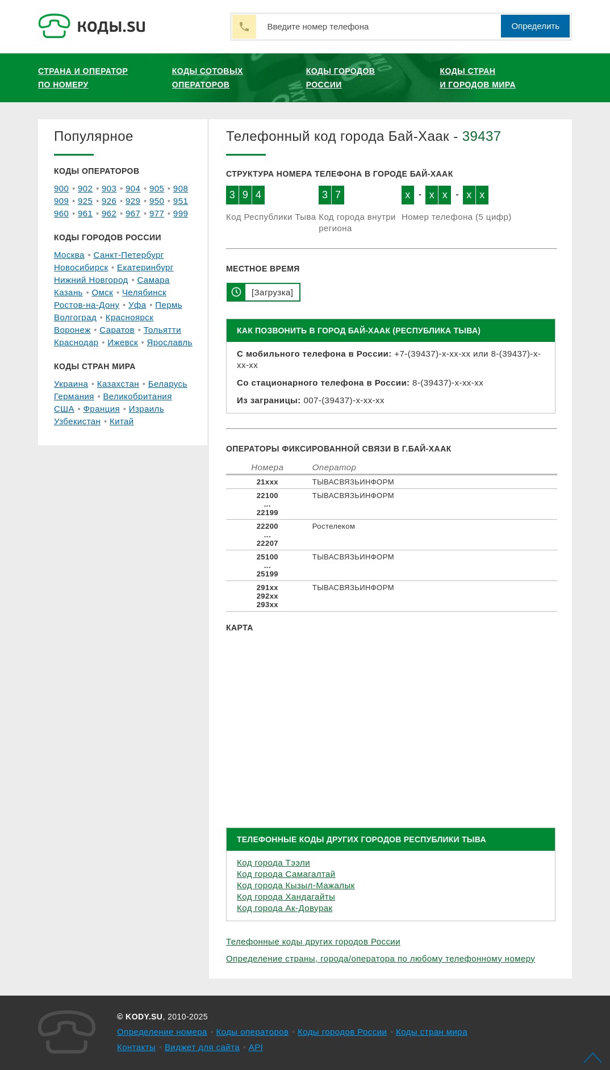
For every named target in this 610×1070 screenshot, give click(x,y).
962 (109, 213)
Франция (101, 408)
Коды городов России (340, 77)
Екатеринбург (145, 267)
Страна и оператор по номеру (83, 77)
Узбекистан (77, 421)
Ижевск (122, 342)
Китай (122, 421)
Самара (153, 280)
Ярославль (170, 342)
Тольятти (162, 330)
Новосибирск (81, 267)
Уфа (137, 305)
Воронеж (72, 330)
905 (156, 188)
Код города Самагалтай (286, 874)
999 (180, 213)
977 (156, 213)
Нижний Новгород (91, 280)
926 (109, 201)
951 (180, 201)
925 (85, 201)
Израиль (146, 408)
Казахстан (118, 383)
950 (156, 201)
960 (61, 213)
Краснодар (76, 342)
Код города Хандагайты (286, 896)
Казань (68, 292)
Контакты (136, 1047)
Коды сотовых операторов (207, 77)
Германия (74, 396)
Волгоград (75, 317)
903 (109, 188)
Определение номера (162, 1031)
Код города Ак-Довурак (284, 908)
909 (61, 201)
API (256, 1047)
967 (133, 213)
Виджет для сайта (202, 1047)
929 (133, 201)
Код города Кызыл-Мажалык (296, 885)
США (64, 408)
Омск (102, 292)
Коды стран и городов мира (478, 77)
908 (180, 188)
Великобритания (137, 396)
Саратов (117, 330)
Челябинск (144, 292)
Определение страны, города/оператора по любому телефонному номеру (380, 958)
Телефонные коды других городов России (313, 941)
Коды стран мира (431, 1031)
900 (61, 188)
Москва (69, 255)
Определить (535, 26)
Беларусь (167, 383)
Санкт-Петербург (128, 255)
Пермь (168, 305)
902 (85, 188)
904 (133, 188)
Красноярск (129, 317)
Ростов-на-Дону (86, 305)
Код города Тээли (273, 862)
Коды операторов (252, 1031)
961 (85, 213)
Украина (71, 383)
